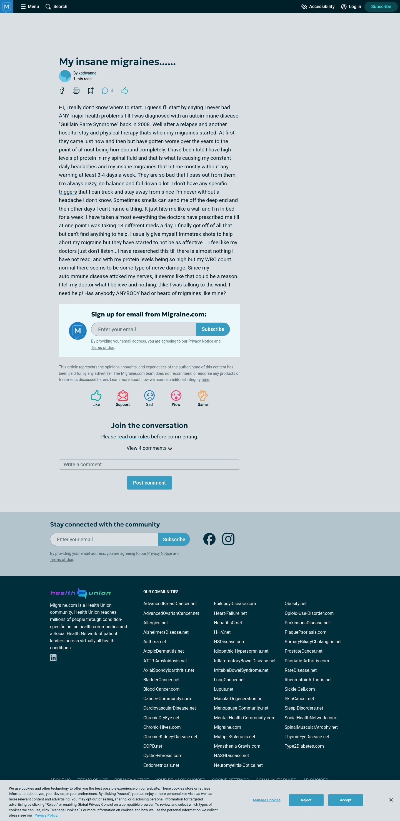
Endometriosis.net (161, 765)
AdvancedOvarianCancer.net (171, 613)
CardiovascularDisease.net (169, 708)
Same (200, 398)
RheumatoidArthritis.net (308, 679)
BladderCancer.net (161, 679)
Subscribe (381, 6)
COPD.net (152, 746)
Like (93, 398)
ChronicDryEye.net (161, 717)
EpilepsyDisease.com (235, 603)
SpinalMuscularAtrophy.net (311, 727)
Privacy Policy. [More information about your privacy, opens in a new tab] (46, 815)
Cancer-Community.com (167, 698)
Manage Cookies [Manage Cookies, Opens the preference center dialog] (267, 800)
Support (121, 398)
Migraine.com (227, 727)
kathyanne (87, 73)
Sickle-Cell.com (300, 689)
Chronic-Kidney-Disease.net (170, 736)
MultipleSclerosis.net (234, 736)
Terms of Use (102, 347)
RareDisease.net (301, 670)
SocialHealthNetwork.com (310, 717)
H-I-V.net (222, 632)
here (205, 379)
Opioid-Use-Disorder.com (309, 613)
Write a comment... (85, 464)
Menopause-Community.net (241, 708)
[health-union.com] (80, 592)
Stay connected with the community (105, 524)
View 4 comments (149, 448)
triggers (68, 192)
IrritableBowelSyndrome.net (241, 670)
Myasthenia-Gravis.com (237, 746)
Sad (146, 398)
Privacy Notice (200, 341)
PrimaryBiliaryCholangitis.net (313, 641)
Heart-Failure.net (230, 613)
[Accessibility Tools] (318, 6)
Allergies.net (155, 622)
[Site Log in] (351, 6)
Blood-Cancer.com (161, 689)
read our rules (134, 436)
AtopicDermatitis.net (163, 651)
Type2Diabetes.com (304, 746)
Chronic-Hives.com (162, 727)
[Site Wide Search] (56, 6)
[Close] (391, 800)
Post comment (149, 483)
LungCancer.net (229, 679)
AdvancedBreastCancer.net (170, 603)
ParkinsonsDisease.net (307, 622)
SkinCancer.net (299, 698)
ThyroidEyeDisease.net (307, 736)
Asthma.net (154, 641)
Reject (306, 800)
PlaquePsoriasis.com (306, 632)
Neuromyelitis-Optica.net (238, 765)
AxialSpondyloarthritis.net (168, 670)
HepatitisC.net (228, 622)
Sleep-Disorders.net (304, 708)
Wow (173, 398)
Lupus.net (223, 689)
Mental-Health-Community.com (244, 717)
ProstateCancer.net (303, 651)
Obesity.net (296, 603)
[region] (200, 800)
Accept (345, 800)
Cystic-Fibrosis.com (162, 755)
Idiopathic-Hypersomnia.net (241, 651)
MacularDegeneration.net (239, 698)
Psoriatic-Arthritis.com (307, 660)
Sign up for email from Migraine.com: (148, 314)
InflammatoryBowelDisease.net (245, 660)
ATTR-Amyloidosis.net (165, 660)
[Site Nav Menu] (30, 6)
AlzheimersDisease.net (166, 632)
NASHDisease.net (231, 755)
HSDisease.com (229, 641)
